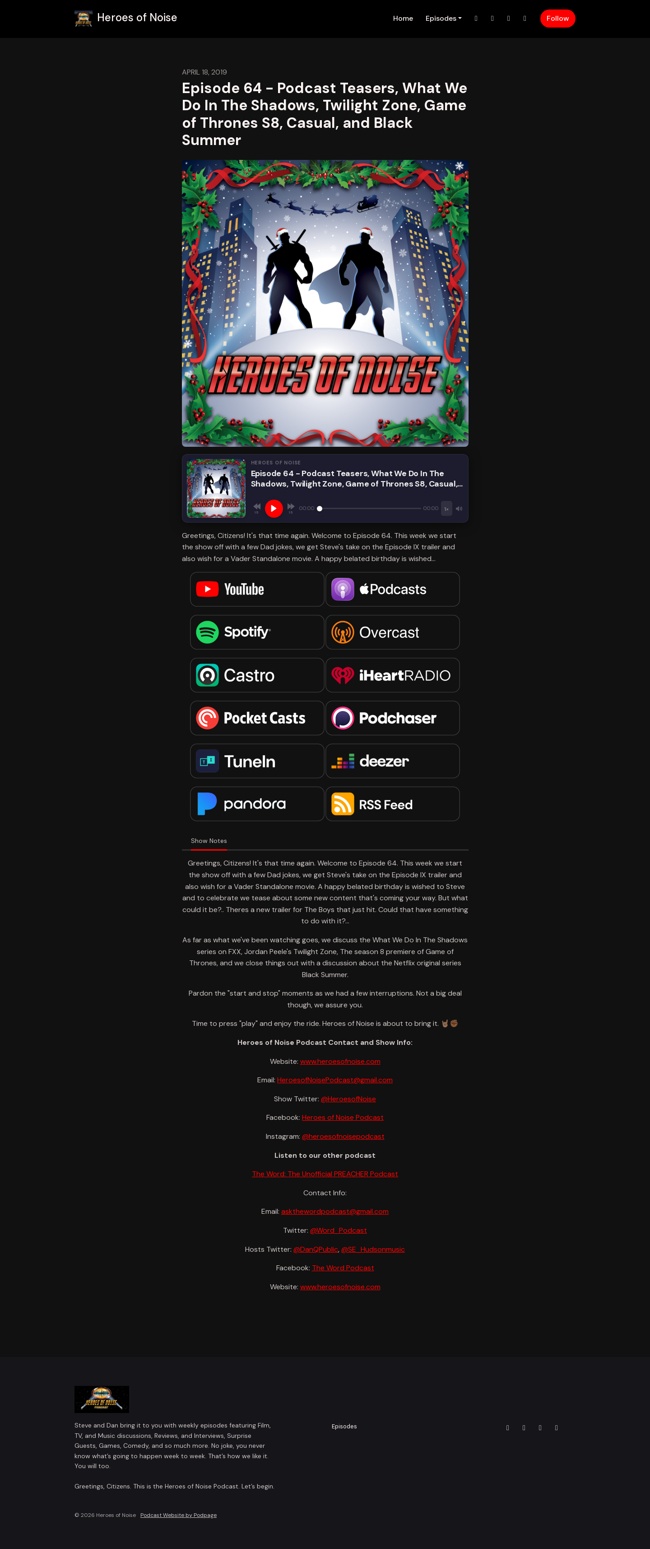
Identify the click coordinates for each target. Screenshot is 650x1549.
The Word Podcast (343, 1268)
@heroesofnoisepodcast (343, 1136)
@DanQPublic (315, 1249)
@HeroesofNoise (348, 1099)
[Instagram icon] (524, 1428)
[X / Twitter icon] (507, 1428)
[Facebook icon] (540, 1428)
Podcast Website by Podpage (178, 1515)
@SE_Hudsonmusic (373, 1249)
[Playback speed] (446, 508)
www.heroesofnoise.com (340, 1061)
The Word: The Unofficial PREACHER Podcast (325, 1174)
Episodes (441, 18)
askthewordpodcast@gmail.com (335, 1211)
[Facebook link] (509, 18)
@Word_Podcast (338, 1230)
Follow (558, 18)
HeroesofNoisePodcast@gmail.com (335, 1080)
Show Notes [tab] (209, 841)
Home (403, 18)
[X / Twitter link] (476, 18)
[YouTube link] (525, 18)
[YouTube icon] (556, 1428)
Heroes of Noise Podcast (343, 1117)
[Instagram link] (492, 18)
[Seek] (369, 509)
